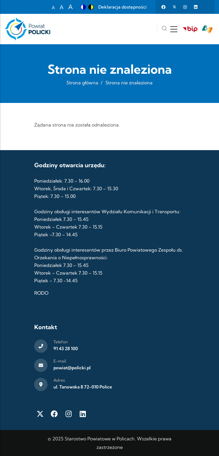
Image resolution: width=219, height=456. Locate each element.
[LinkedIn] (83, 414)
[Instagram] (68, 414)
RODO (41, 293)
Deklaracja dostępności (122, 7)
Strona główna (82, 83)
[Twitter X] (40, 414)
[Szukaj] (164, 29)
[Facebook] (54, 414)
